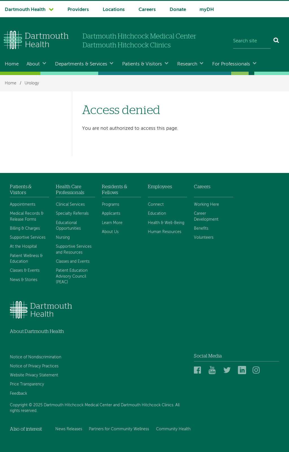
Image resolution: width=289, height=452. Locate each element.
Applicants (111, 214)
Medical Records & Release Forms (26, 216)
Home (12, 64)
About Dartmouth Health (37, 331)
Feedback (18, 394)
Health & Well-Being (166, 223)
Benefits (201, 229)
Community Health (173, 429)
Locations (114, 9)
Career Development (206, 216)
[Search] (276, 41)
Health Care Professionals (70, 189)
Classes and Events (72, 262)
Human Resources (164, 232)
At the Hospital (23, 247)
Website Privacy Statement (34, 375)
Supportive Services (27, 238)
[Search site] (252, 41)
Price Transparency (27, 384)
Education (157, 214)
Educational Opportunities (68, 226)
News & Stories (23, 280)
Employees (160, 186)
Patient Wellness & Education (26, 259)
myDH (207, 9)
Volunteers (203, 238)
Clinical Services (70, 205)
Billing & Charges (25, 229)
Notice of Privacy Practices (34, 366)
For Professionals (231, 64)
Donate (178, 9)
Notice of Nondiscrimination (35, 357)
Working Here (206, 205)
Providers (78, 9)
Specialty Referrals (72, 214)
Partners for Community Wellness (119, 429)
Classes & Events (25, 271)
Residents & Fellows (114, 189)
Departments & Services (81, 64)
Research (187, 64)
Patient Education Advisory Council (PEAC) (71, 276)
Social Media (208, 356)
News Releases (68, 429)
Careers (147, 9)
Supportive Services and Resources (73, 249)
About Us (110, 232)
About (33, 64)
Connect (156, 205)
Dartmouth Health (25, 9)
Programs (110, 205)
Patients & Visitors (142, 64)
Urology (32, 83)
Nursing (63, 238)
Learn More (112, 223)
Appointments (22, 205)
